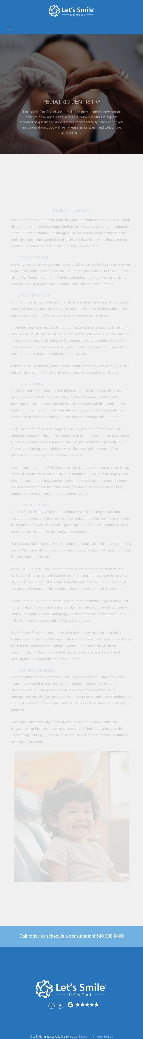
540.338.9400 (110, 936)
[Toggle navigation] (9, 28)
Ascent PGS (78, 1036)
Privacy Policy (103, 1036)
